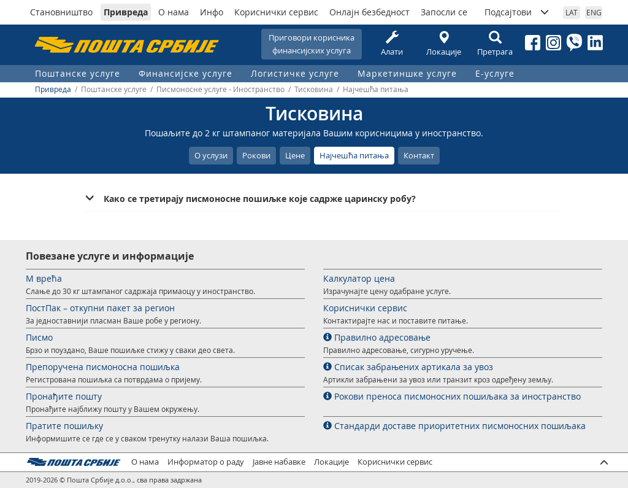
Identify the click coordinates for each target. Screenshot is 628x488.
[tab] (323, 199)
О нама (173, 12)
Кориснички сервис (276, 12)
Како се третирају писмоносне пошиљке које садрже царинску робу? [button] (260, 198)
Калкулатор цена (359, 278)
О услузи (211, 155)
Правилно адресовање (377, 337)
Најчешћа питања (354, 155)
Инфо (211, 12)
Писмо (39, 337)
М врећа (44, 278)
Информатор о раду (205, 462)
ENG (594, 12)
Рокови (256, 155)
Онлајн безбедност (369, 12)
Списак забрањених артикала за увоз (408, 367)
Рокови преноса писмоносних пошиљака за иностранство (452, 396)
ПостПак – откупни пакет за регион (100, 308)
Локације (443, 44)
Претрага (495, 44)
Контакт (419, 155)
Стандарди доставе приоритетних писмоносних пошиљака (454, 426)
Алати (392, 44)
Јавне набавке (279, 462)
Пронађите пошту (64, 396)
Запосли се (444, 12)
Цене (295, 155)
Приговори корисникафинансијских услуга (311, 44)
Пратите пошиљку (64, 426)
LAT (571, 12)
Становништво (61, 12)
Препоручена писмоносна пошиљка (103, 367)
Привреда (126, 12)
